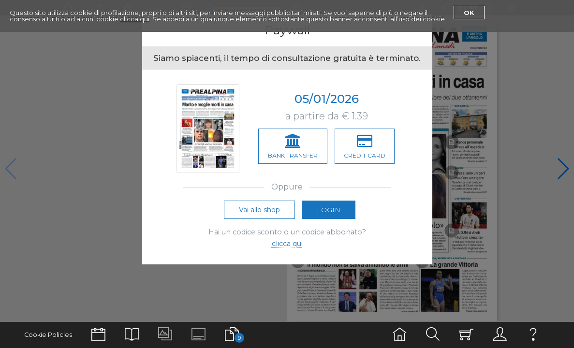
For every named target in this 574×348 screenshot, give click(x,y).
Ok (469, 12)
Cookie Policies (48, 334)
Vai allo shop (259, 209)
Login (328, 209)
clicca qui (134, 19)
